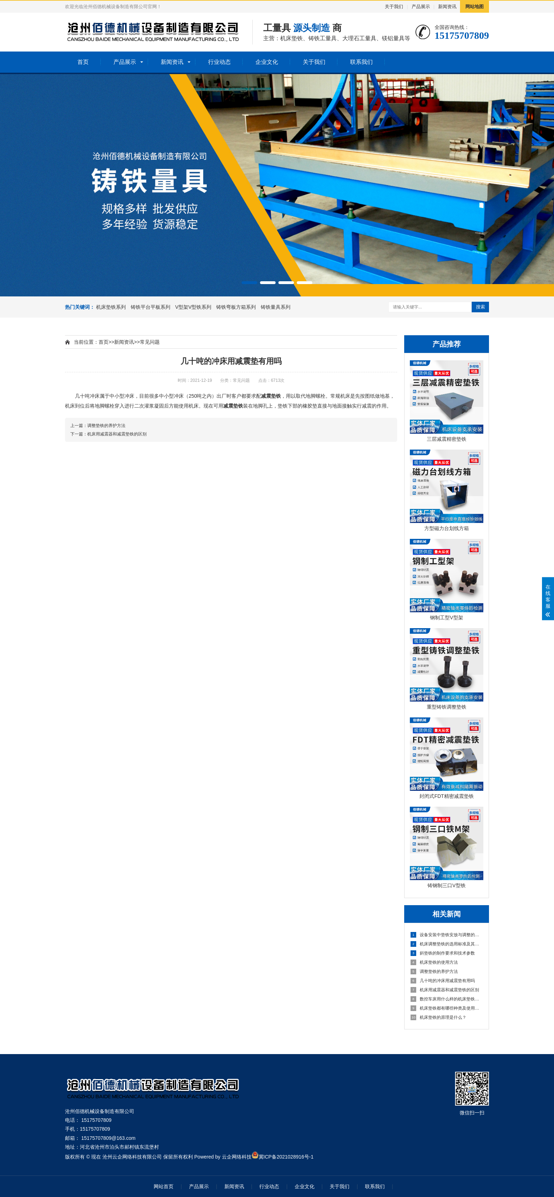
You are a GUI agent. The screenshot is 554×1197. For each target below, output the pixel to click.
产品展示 (421, 6)
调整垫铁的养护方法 (434, 971)
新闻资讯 (447, 6)
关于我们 (394, 6)
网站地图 (474, 6)
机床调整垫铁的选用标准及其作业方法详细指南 (447, 944)
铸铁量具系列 (275, 307)
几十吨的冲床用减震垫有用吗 (443, 981)
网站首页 (163, 1186)
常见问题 (150, 342)
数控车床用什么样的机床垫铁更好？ (447, 999)
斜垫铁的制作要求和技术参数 (443, 953)
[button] (249, 282)
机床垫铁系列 (111, 307)
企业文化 (266, 62)
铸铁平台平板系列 (151, 307)
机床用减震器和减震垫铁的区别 (445, 990)
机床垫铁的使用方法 (434, 962)
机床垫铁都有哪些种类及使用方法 (447, 1008)
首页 (83, 62)
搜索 (480, 306)
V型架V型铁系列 (194, 307)
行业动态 (219, 62)
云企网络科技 (237, 1157)
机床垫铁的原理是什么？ (438, 1017)
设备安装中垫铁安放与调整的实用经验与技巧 (447, 935)
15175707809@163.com (108, 1138)
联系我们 (361, 62)
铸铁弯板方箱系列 (236, 307)
